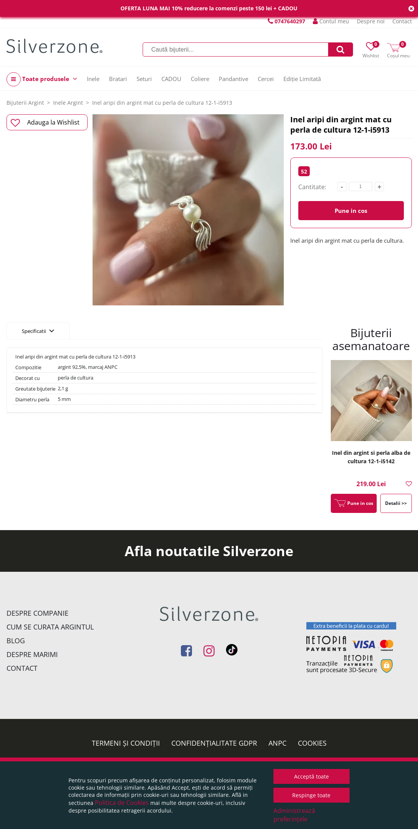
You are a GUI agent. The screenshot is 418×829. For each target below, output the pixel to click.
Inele (93, 79)
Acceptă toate (311, 776)
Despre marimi (32, 654)
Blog (16, 640)
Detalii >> (396, 503)
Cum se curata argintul (50, 626)
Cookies (312, 743)
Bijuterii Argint (25, 102)
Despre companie (37, 613)
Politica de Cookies (122, 802)
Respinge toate (311, 795)
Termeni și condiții (126, 743)
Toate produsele (42, 79)
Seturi (144, 79)
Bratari (118, 79)
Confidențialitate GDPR (214, 743)
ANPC (277, 743)
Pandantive (233, 79)
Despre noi (371, 21)
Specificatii (38, 330)
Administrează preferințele (294, 814)
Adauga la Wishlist (45, 122)
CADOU (171, 79)
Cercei (266, 79)
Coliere (200, 79)
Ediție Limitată (302, 79)
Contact (402, 21)
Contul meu (331, 21)
